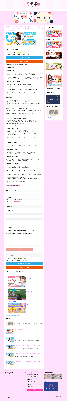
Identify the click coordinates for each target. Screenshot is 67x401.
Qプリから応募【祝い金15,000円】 (24, 61)
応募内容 (9, 227)
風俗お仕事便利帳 (49, 105)
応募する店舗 (9, 217)
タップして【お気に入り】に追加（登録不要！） (13, 185)
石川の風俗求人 (13, 316)
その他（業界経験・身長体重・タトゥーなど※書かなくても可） (19, 233)
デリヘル (18, 316)
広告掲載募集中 (49, 117)
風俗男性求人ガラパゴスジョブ (50, 393)
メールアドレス (10, 210)
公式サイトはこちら (18, 201)
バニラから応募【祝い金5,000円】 (24, 57)
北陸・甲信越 (8, 316)
